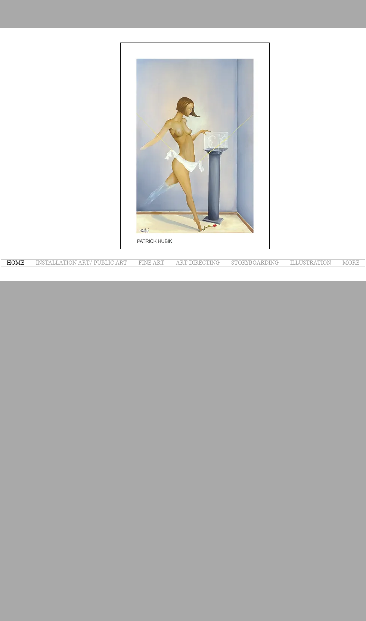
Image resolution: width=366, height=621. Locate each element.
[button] (195, 146)
